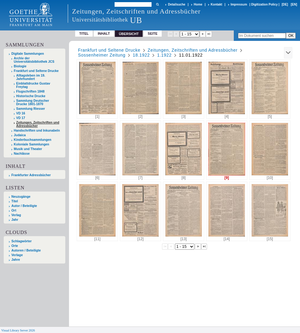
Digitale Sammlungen (27, 53)
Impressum (239, 4)
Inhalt (104, 33)
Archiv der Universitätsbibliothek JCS (34, 60)
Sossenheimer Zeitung (101, 55)
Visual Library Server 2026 (18, 330)
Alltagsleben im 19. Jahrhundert (30, 77)
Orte (14, 246)
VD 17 (20, 118)
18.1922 (141, 55)
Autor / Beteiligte (24, 206)
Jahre (15, 259)
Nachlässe (22, 153)
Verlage (17, 255)
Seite (153, 33)
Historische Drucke (31, 96)
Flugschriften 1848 (30, 91)
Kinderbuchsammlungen (32, 139)
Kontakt (216, 4)
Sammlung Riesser (30, 108)
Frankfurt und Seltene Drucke (36, 71)
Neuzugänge (20, 196)
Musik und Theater (28, 149)
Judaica (20, 135)
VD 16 (20, 113)
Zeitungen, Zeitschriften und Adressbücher (37, 124)
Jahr (14, 219)
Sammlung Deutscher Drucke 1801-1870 (32, 102)
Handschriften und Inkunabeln (37, 130)
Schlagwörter (21, 241)
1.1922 (164, 55)
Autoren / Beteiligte (26, 250)
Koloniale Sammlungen (31, 144)
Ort (13, 210)
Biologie (20, 66)
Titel (84, 33)
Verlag (16, 215)
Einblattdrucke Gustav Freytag (33, 85)
